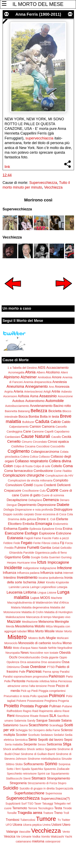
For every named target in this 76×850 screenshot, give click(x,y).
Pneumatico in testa (16, 696)
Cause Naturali (35, 436)
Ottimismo (13, 667)
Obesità (65, 652)
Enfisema (10, 528)
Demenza (51, 500)
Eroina (67, 528)
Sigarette (51, 749)
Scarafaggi (56, 725)
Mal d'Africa (61, 602)
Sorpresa (64, 764)
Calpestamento (19, 426)
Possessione (35, 700)
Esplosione (47, 533)
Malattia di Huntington (58, 612)
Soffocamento (34, 764)
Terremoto (19, 808)
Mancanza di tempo (39, 617)
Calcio (55, 422)
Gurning (66, 557)
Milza (49, 626)
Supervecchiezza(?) (55, 798)
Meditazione (30, 621)
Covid (28, 485)
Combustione (43, 470)
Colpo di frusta (23, 466)
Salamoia (20, 720)
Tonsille (12, 813)
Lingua (41, 592)
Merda (10, 626)
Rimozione (22, 716)
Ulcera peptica (32, 824)
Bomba (34, 416)
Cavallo (56, 436)
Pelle (7, 681)
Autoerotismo (34, 401)
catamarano (23, 841)
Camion (35, 426)
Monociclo (10, 643)
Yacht (68, 836)
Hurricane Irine (26, 562)
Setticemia (54, 744)
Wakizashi (57, 836)
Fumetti (33, 547)
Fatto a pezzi (60, 538)
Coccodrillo (57, 446)
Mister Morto (64, 631)
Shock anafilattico (14, 749)
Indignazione (48, 568)
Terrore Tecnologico (40, 808)
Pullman (55, 706)
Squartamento (60, 773)
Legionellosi (48, 587)
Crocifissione (30, 490)
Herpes (11, 562)
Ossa (66, 662)
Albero (40, 372)
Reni (11, 716)
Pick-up (25, 690)
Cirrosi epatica (58, 441)
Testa (58, 808)
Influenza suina (51, 572)
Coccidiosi (43, 446)
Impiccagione (58, 562)
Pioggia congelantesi (52, 690)
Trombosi (12, 819)
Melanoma (46, 621)
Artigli (47, 391)
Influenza (9, 572)
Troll (66, 813)
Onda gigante (49, 657)
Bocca (23, 416)
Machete (56, 597)
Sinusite (66, 758)
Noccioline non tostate (44, 652)
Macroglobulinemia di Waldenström (30, 602)
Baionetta (11, 411)
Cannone (38, 431)
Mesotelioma (24, 626)
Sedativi (59, 734)
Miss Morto (36, 631)
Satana (66, 720)
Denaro (64, 500)
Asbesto (66, 391)
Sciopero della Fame (46, 730)
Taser (37, 803)
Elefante (62, 519)
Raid (35, 711)
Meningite (62, 621)
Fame (37, 538)
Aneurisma (15, 386)
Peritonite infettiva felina (41, 681)
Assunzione (65, 396)
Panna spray (51, 671)
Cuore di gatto (30, 495)
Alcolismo (53, 372)
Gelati (56, 547)
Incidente (13, 567)
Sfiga (67, 744)
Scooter (21, 734)
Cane (27, 431)
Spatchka (37, 769)
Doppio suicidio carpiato (18, 514)
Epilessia (35, 528)
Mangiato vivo (61, 617)
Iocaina (43, 577)
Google (35, 557)
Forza (69, 543)
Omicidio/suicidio (29, 657)
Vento (66, 831)
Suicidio (10, 787)
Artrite (55, 391)
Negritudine (64, 647)
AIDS (41, 367)
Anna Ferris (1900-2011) (38, 14)
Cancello (61, 426)
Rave (66, 711)
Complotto (60, 480)
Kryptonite (62, 582)
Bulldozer (28, 422)
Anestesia (59, 382)
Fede (16, 543)
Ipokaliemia (56, 577)
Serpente (30, 744)
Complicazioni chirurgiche (23, 475)
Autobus (18, 401)
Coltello (56, 466)
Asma (34, 396)
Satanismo (10, 725)
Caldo (66, 422)
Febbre (8, 543)
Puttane (67, 706)
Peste (51, 686)
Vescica (9, 836)
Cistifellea (17, 446)
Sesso (42, 744)
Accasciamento (57, 367)
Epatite (23, 528)
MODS (45, 597)
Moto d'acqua (21, 647)
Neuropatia (12, 652)
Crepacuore (12, 490)
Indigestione (31, 568)
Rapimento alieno (50, 711)
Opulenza (13, 662)
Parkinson (57, 676)
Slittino (10, 764)
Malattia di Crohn (32, 612)
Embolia (28, 523)
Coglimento (19, 451)
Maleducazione (15, 617)
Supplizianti (12, 803)
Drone (41, 519)
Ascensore (10, 396)
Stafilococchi (14, 778)
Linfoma (30, 592)
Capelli (49, 431)
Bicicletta (55, 411)
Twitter (66, 819)
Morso (67, 643)
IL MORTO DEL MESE (38, 4)
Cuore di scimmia (53, 495)
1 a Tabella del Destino (22, 367)
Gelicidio (66, 547)
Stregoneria (18, 783)
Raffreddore (14, 711)
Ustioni (56, 824)
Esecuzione (14, 533)
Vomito (45, 836)
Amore (57, 377)
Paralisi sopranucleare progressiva (25, 676)
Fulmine (20, 547)
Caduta (42, 421)
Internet (68, 572)
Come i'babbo (63, 470)
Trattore (48, 813)
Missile (50, 631)
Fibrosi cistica (50, 543)
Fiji (62, 543)
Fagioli (28, 538)
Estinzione (63, 533)
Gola (26, 557)
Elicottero (14, 523)
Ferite (37, 543)
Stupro (62, 783)
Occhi (13, 657)
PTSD (51, 667)
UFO (9, 824)
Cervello (14, 441)
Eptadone (48, 528)
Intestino (9, 577)
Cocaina (30, 446)
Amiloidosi (44, 377)
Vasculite (24, 831)
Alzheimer (28, 377)
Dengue (12, 505)
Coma (68, 466)
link (7, 167)
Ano (51, 386)
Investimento (27, 577)
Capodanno (61, 431)
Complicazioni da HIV (59, 475)
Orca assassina (30, 662)
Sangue (42, 720)
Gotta (44, 557)
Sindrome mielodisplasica (44, 758)
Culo (43, 490)
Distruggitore (63, 509)
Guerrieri (54, 557)
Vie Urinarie (23, 836)
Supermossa (53, 793)
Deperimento (27, 505)
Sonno (51, 763)
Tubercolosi (27, 819)
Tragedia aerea (30, 813)
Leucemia (14, 592)
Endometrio (60, 523)
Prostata (27, 706)
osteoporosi (52, 841)
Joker (41, 582)
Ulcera (17, 824)
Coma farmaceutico (18, 470)
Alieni (64, 372)
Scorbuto (34, 734)
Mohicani (63, 638)
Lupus (34, 597)
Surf (24, 803)
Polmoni (57, 695)
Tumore (46, 819)
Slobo (19, 764)
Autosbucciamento (17, 405)
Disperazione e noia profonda (34, 509)
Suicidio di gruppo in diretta (37, 788)
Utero (66, 824)
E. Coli (51, 519)
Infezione (64, 568)
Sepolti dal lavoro (50, 739)
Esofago (31, 533)
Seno (32, 739)
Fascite (46, 538)
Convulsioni (13, 485)
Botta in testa (49, 416)
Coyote (38, 485)
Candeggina (14, 431)
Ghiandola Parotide (21, 552)
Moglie (51, 638)
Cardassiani (12, 436)
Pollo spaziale (39, 696)
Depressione (46, 505)
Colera (24, 456)
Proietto (11, 705)
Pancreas (34, 671)
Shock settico (35, 749)
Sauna (23, 725)
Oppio (63, 657)
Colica (34, 456)
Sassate (54, 720)
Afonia (30, 372)
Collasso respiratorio (31, 461)
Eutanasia (15, 538)
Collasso (44, 456)
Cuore (52, 490)
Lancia (24, 587)
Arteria (18, 391)
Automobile (54, 401)
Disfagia (9, 509)
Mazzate (14, 621)
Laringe (35, 587)
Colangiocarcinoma (45, 451)
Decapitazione (17, 500)
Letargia (62, 587)
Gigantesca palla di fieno (51, 552)
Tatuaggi (47, 803)
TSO (30, 803)
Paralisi (64, 671)
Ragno (27, 711)
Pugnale (41, 706)
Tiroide (67, 808)
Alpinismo (11, 377)
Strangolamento (58, 778)
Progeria (63, 700)
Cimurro (27, 441)
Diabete (63, 505)
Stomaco (38, 778)
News (25, 652)
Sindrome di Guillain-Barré (38, 754)
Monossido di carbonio (34, 643)
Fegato (26, 543)
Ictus (41, 562)
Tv (59, 819)
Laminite (14, 587)
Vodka (36, 836)
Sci (30, 730)
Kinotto (50, 582)
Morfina (57, 643)
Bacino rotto (62, 405)
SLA (52, 716)
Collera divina (60, 461)
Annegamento (36, 386)
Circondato (40, 441)
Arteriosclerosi (33, 391)
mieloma (38, 841)
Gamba (45, 547)
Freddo (9, 547)
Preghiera (50, 700)
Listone (51, 592)
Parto (69, 676)
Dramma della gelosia (22, 519)
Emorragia (43, 524)
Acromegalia (16, 372)
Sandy (31, 720)
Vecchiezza (53, 187)
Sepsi (68, 739)
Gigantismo (12, 557)
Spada (25, 769)
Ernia (58, 528)
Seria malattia (14, 744)
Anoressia (62, 386)
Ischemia (29, 582)
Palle (22, 671)
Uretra (47, 824)
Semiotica (21, 739)
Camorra (48, 426)
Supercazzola (64, 788)
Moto (8, 648)
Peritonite (18, 681)
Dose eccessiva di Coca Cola (54, 514)
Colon (8, 466)
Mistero (17, 637)
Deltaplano (35, 500)
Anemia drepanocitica (37, 382)
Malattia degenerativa (35, 607)
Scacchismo (38, 725)
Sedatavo (47, 734)
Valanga (12, 831)
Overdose (38, 667)
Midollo (40, 626)
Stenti (27, 778)
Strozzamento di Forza (42, 783)
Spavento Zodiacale (57, 769)
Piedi (34, 690)
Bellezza (39, 410)
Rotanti (43, 716)
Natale (43, 647)
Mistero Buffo (37, 638)
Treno (58, 813)
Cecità (66, 436)
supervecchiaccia (40, 138)
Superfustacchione (29, 793)
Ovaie (25, 667)
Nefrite (52, 647)
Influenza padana (28, 572)
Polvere (21, 700)
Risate (34, 716)
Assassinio (48, 396)
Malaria (15, 607)
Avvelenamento (41, 405)
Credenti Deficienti (57, 485)
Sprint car (43, 773)
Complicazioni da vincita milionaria (30, 480)
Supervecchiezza (43, 183)
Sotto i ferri (13, 769)
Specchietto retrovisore (22, 773)
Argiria (8, 391)
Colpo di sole (41, 466)
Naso (34, 647)
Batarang (24, 411)
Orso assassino (51, 662)
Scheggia (21, 730)
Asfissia (23, 396)
